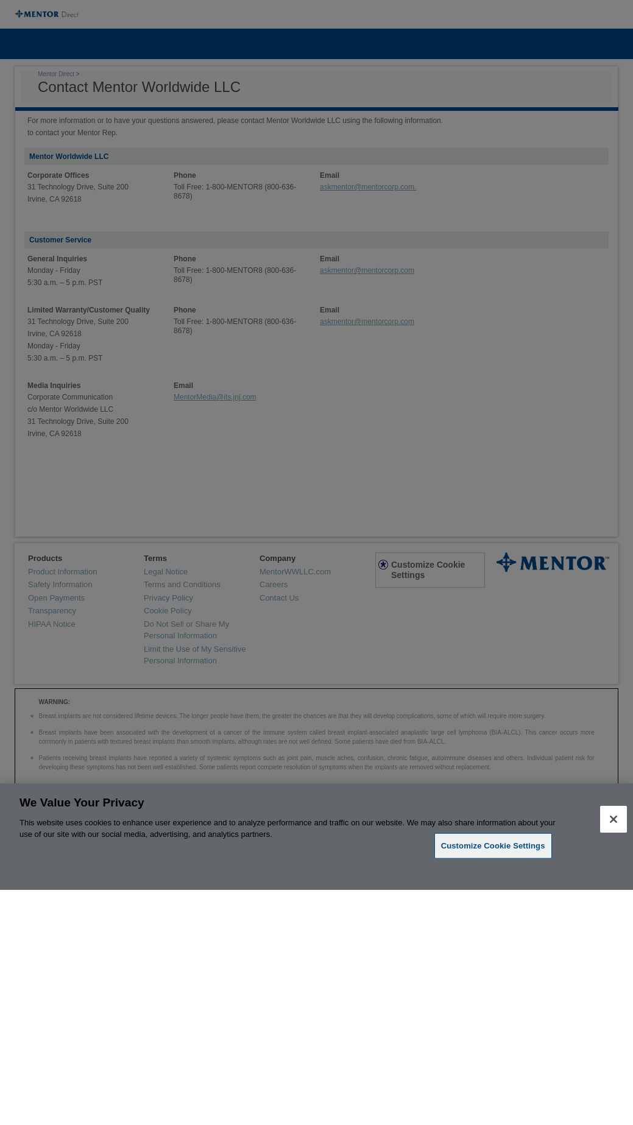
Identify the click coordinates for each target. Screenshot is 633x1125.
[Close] (613, 819)
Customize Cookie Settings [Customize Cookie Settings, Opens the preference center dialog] (493, 845)
